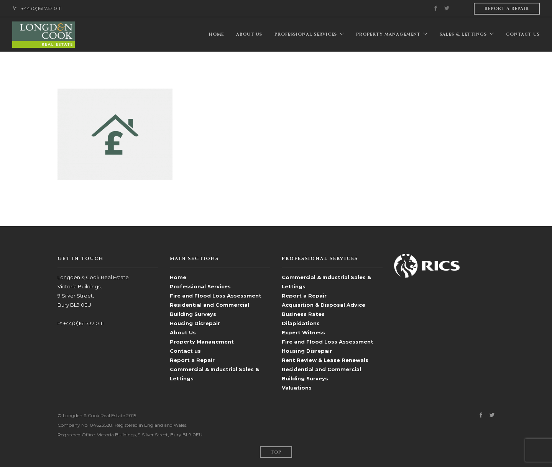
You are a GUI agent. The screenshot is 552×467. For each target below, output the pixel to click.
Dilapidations (301, 323)
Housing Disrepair (195, 323)
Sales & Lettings (463, 34)
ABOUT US (249, 34)
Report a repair (507, 9)
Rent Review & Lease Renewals (325, 360)
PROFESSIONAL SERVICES (305, 34)
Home (178, 277)
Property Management (202, 342)
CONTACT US (523, 34)
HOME (216, 34)
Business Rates (303, 314)
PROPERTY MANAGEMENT (388, 34)
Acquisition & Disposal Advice (323, 305)
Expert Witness (303, 332)
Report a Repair (192, 360)
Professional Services (200, 286)
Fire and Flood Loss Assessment (215, 296)
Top (276, 452)
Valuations (297, 388)
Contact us (185, 351)
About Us (183, 332)
